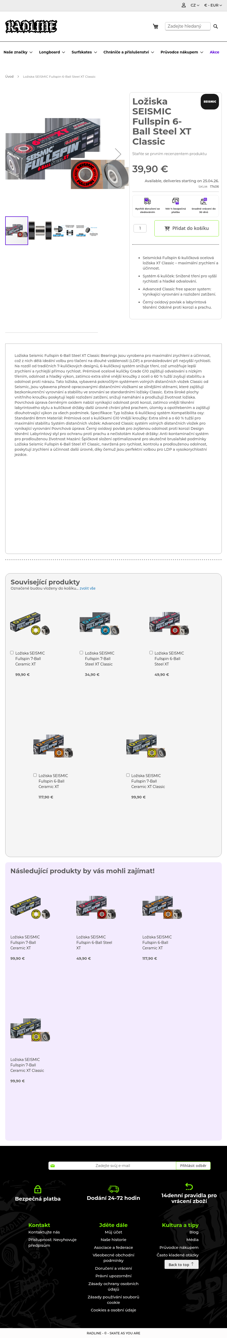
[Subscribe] (193, 1166)
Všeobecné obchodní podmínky (113, 1258)
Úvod (9, 76)
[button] (213, 5)
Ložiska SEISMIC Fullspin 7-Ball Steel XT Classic (99, 659)
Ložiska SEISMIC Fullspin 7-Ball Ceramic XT (30, 659)
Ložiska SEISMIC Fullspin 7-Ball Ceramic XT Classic (148, 781)
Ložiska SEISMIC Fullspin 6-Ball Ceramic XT (53, 781)
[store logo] (31, 26)
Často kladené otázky (178, 1255)
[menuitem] (18, 52)
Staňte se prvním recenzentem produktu (169, 153)
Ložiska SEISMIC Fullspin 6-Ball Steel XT (169, 659)
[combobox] (188, 26)
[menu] (112, 52)
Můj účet (113, 1232)
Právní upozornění (114, 1275)
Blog (194, 1232)
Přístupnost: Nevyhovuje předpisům (52, 1242)
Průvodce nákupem (179, 1247)
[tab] (25, 338)
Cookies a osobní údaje (113, 1310)
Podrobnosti (26, 339)
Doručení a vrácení (113, 1268)
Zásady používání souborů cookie (114, 1299)
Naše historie (114, 1239)
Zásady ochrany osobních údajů (114, 1286)
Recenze (111, 338)
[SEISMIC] (209, 101)
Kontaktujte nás (44, 1232)
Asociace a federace (113, 1247)
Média (192, 1239)
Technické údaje (70, 338)
